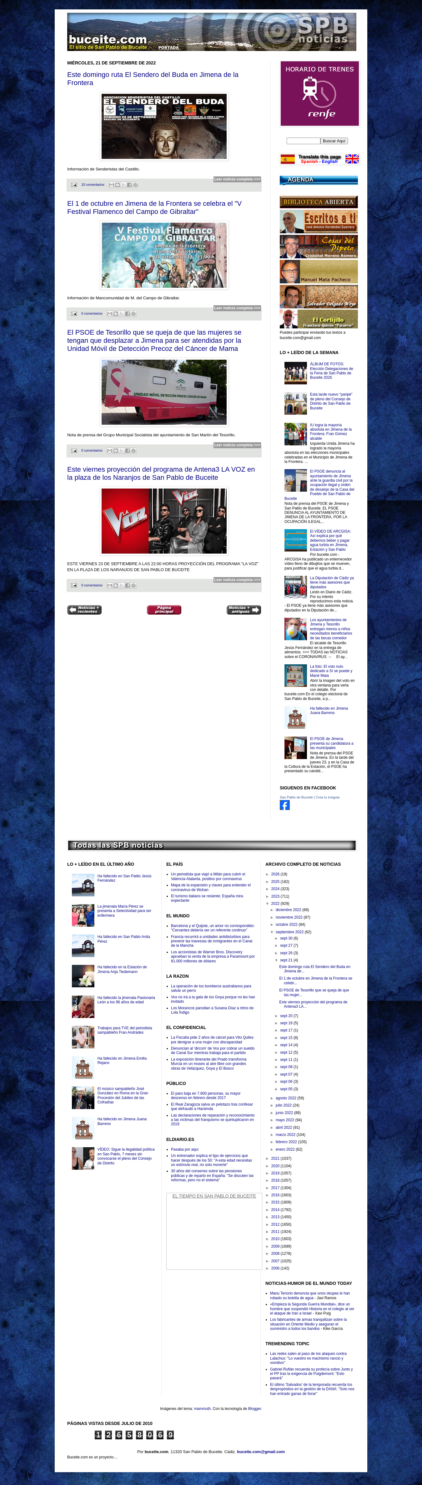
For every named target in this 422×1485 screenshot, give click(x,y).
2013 (276, 1217)
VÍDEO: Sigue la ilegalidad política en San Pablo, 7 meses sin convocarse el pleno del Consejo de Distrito (126, 1156)
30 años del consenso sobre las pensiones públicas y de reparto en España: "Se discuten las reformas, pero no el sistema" (212, 1175)
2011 (276, 1231)
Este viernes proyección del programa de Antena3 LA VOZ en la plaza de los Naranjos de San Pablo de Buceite (161, 473)
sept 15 (287, 1038)
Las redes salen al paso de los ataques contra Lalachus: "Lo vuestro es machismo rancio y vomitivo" (308, 1358)
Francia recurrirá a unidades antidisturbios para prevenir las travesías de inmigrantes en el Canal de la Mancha (211, 941)
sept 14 (287, 1045)
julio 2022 (284, 1105)
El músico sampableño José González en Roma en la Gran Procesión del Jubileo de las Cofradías (123, 1095)
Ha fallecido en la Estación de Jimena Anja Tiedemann (122, 969)
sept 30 (287, 938)
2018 (276, 1180)
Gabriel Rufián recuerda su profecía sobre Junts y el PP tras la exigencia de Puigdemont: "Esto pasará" (311, 1374)
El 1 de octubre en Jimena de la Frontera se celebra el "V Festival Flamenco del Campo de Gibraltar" (154, 207)
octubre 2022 (287, 924)
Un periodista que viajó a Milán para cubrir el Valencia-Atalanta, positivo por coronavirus (208, 876)
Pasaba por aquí (184, 1149)
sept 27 (287, 945)
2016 (276, 1195)
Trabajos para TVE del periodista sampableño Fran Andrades (125, 1030)
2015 (276, 1202)
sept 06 (287, 1081)
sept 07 (287, 1074)
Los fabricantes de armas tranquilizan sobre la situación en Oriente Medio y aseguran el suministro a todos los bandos (308, 1324)
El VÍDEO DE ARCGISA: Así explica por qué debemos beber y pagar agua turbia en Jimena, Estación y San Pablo (330, 540)
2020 (276, 1166)
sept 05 (287, 1089)
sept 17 (287, 1030)
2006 (276, 1268)
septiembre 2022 (290, 932)
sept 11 (287, 1059)
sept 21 (287, 960)
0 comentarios (92, 313)
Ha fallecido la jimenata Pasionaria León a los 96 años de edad (126, 1000)
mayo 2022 (285, 1120)
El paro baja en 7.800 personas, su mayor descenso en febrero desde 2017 (206, 1095)
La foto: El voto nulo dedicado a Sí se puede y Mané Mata (331, 671)
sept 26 (287, 953)
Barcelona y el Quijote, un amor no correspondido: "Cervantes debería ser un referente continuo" (213, 928)
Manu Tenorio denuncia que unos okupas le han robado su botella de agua (310, 1295)
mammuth (202, 1408)
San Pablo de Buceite (296, 797)
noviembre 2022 (290, 917)
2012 (276, 1224)
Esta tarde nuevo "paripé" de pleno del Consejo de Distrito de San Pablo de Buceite (331, 401)
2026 (276, 874)
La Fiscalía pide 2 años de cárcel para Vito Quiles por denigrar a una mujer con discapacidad (212, 1039)
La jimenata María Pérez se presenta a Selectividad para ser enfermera (124, 911)
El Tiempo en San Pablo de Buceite (214, 1196)
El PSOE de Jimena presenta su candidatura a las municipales (332, 743)
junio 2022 (285, 1113)
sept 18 (287, 1023)
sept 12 (287, 1052)
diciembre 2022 (289, 910)
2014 (276, 1210)
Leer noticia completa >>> (237, 179)
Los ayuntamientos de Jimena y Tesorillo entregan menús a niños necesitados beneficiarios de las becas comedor (331, 629)
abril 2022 (284, 1127)
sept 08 (287, 1067)
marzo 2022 (286, 1135)
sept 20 (287, 1016)
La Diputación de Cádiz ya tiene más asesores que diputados (332, 582)
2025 (276, 881)
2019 (276, 1173)
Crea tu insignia (327, 797)
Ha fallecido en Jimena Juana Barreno (329, 710)
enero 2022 (286, 1149)
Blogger (254, 1408)
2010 (276, 1239)
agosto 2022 (286, 1098)
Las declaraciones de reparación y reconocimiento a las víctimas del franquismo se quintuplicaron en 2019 (213, 1120)
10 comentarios (92, 184)
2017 (276, 1188)
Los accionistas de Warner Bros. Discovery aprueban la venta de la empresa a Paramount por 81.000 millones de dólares (213, 956)
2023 (276, 896)
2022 (276, 903)
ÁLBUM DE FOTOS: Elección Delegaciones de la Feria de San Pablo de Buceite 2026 (331, 371)
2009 (276, 1246)
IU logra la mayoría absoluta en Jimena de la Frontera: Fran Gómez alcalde (331, 432)
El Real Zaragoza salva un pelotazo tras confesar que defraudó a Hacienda (212, 1106)
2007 (276, 1261)
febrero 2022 (287, 1142)
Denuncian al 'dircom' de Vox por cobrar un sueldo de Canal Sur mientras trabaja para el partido (212, 1050)
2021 (276, 1158)
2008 (276, 1253)
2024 (276, 889)
